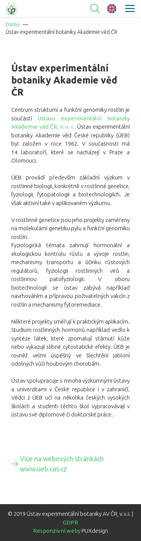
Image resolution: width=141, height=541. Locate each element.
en (112, 8)
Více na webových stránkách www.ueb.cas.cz (62, 464)
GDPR (70, 522)
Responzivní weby (56, 530)
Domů (13, 24)
